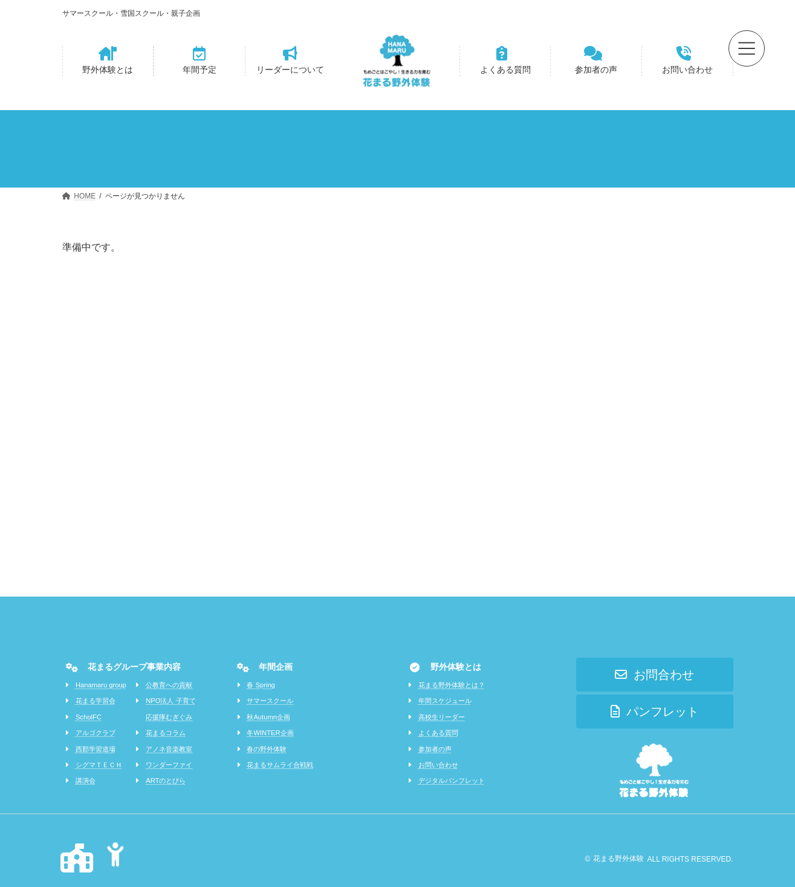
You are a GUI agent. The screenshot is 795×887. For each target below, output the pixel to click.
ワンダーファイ (169, 764)
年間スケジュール (445, 700)
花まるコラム (166, 732)
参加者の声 (435, 749)
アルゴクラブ (95, 732)
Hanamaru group (101, 685)
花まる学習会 (95, 700)
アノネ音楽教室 (169, 749)
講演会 (86, 780)
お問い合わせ (438, 764)
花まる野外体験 (618, 858)
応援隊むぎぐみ (169, 717)
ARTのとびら (166, 780)
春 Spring (260, 685)
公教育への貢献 (169, 685)
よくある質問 (438, 732)
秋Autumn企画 (268, 717)
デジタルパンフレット (451, 780)
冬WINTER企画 (270, 732)
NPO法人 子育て (170, 700)
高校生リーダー (441, 717)
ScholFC (89, 717)
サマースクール (270, 700)
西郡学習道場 (95, 749)
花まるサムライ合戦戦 (280, 764)
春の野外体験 (267, 749)
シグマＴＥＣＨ (99, 764)
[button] (108, 61)
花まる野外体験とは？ (451, 685)
